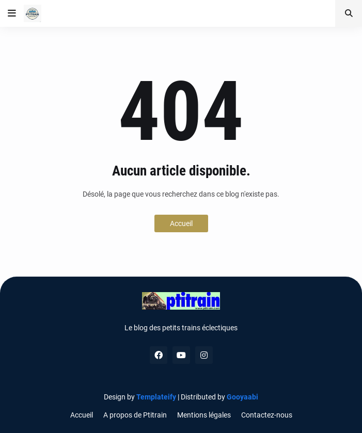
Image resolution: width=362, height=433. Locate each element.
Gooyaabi (242, 397)
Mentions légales (204, 415)
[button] (12, 13)
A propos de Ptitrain (135, 415)
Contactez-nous (266, 415)
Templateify (156, 397)
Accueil (181, 223)
